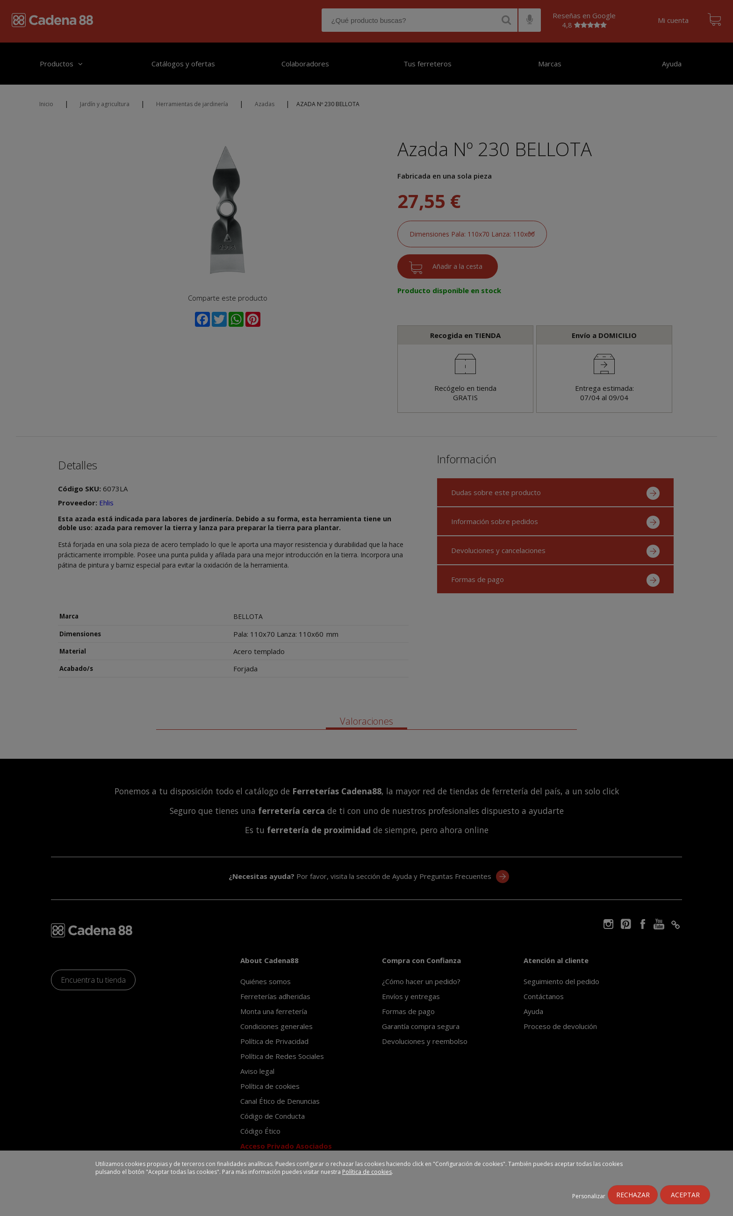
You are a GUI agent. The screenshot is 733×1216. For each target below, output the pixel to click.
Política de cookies (367, 1172)
